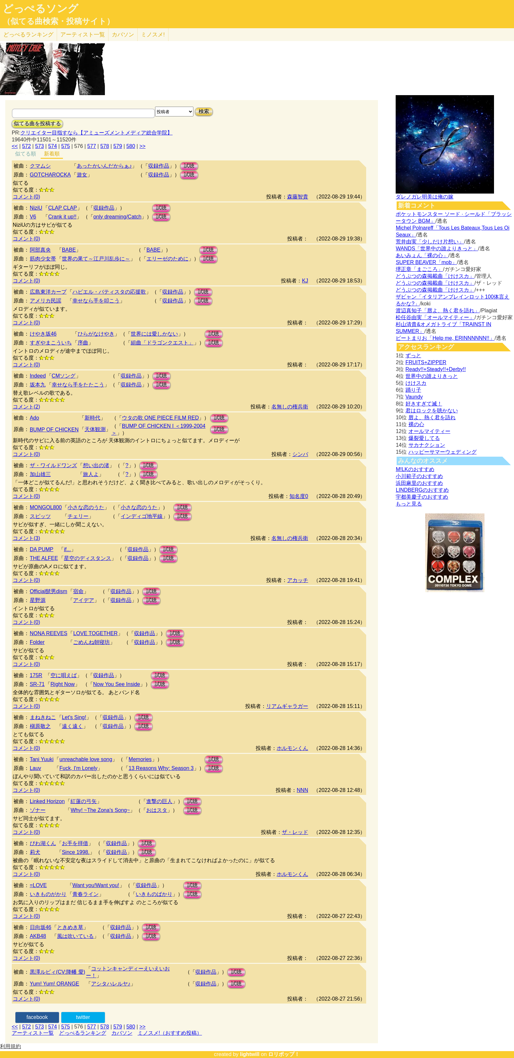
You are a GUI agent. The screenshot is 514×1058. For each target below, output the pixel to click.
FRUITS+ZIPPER (425, 362)
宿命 (78, 591)
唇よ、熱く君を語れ (432, 417)
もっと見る (409, 504)
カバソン (123, 34)
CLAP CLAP (62, 208)
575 (65, 146)
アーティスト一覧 (33, 1033)
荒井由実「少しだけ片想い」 (430, 241)
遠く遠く (72, 726)
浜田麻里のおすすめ (419, 483)
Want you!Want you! (95, 885)
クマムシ (40, 166)
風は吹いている (75, 936)
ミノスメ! (153, 34)
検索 (204, 111)
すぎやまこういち (51, 342)
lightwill (250, 1054)
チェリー (78, 516)
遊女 (82, 174)
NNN (302, 790)
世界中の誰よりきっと (431, 376)
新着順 (52, 153)
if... (67, 549)
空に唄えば (63, 675)
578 (104, 146)
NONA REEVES (49, 633)
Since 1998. (76, 852)
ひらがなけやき (96, 334)
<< (15, 146)
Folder (37, 642)
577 (91, 146)
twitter (83, 1017)
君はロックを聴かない (431, 410)
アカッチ (297, 580)
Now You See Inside (116, 684)
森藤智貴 (297, 196)
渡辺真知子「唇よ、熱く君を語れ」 (438, 310)
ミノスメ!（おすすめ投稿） (170, 1033)
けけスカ (415, 383)
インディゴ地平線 (142, 516)
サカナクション (426, 445)
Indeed (38, 376)
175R (36, 675)
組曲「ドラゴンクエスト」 (162, 342)
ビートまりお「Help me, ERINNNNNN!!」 (445, 338)
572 (26, 146)
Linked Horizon (47, 801)
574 (52, 146)
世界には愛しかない (154, 334)
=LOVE (38, 885)
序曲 (83, 342)
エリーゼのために (167, 258)
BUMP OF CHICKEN (54, 429)
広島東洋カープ (48, 292)
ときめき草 (70, 927)
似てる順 (25, 153)
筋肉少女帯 (43, 258)
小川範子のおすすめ (419, 476)
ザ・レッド (295, 832)
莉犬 (35, 852)
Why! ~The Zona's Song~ (100, 810)
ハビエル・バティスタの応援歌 (109, 292)
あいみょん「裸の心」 (422, 255)
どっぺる (28, 34)
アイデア (83, 600)
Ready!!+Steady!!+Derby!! (435, 369)
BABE (69, 250)
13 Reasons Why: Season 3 (160, 768)
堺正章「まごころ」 (419, 269)
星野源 (38, 600)
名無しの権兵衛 (289, 406)
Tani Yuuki (42, 759)
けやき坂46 (43, 334)
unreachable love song (85, 759)
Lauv (35, 768)
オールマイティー (429, 431)
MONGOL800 (46, 507)
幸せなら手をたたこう (78, 384)
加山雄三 (40, 474)
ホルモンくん (292, 748)
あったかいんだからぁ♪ (104, 166)
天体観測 (95, 429)
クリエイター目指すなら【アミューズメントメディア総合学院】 (96, 132)
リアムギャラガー (287, 706)
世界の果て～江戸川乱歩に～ (96, 258)
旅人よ (91, 474)
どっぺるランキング (82, 1033)
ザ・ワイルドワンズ (53, 465)
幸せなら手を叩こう (96, 300)
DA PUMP (41, 549)
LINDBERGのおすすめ (422, 490)
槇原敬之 (40, 726)
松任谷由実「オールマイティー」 (435, 317)
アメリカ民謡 (45, 300)
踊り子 (413, 390)
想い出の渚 (96, 465)
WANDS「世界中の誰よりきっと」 (437, 248)
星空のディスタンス (87, 558)
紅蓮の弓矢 (83, 801)
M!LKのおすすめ (415, 469)
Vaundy (414, 397)
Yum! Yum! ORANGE (54, 983)
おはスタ (156, 810)
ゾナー (38, 810)
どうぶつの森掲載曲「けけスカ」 (435, 276)
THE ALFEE (44, 558)
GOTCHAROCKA (50, 174)
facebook (37, 1017)
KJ (305, 280)
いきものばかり (154, 894)
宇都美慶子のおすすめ (422, 497)
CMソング (64, 376)
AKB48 (38, 936)
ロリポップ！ (284, 1054)
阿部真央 (40, 250)
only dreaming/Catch (117, 216)
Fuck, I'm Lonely (78, 768)
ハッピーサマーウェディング (442, 452)
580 (130, 146)
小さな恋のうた (86, 507)
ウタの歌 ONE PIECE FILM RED (160, 418)
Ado (34, 418)
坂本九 (38, 384)
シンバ (300, 454)
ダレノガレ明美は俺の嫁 (424, 196)
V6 (33, 216)
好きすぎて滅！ (423, 403)
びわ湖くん (43, 843)
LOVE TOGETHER (95, 633)
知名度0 (298, 496)
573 (39, 146)
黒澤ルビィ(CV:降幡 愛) (57, 972)
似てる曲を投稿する (37, 123)
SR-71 (37, 684)
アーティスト (82, 34)
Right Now (62, 684)
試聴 (189, 166)
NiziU (36, 208)
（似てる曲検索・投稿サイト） (58, 21)
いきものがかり (48, 894)
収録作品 (158, 166)
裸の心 (416, 424)
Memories (139, 759)
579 (117, 146)
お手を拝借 (75, 843)
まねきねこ (43, 717)
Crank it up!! (62, 216)
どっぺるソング (40, 8)
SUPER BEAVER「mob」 (426, 262)
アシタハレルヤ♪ (110, 983)
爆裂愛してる (424, 438)
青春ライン (85, 894)
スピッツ (40, 516)
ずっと (413, 355)
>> (142, 146)
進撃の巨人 (159, 801)
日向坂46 (40, 927)
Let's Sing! (74, 717)
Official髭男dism (48, 591)
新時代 (92, 418)
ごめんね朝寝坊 (91, 642)
